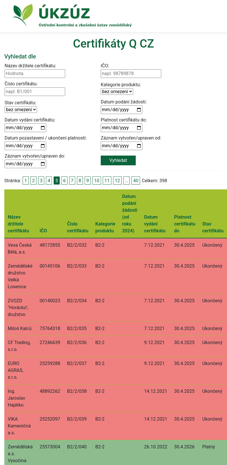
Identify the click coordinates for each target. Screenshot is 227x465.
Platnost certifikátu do (184, 224)
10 (96, 180)
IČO (43, 231)
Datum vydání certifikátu (154, 224)
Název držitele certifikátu (18, 224)
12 (117, 180)
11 (107, 180)
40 (135, 180)
